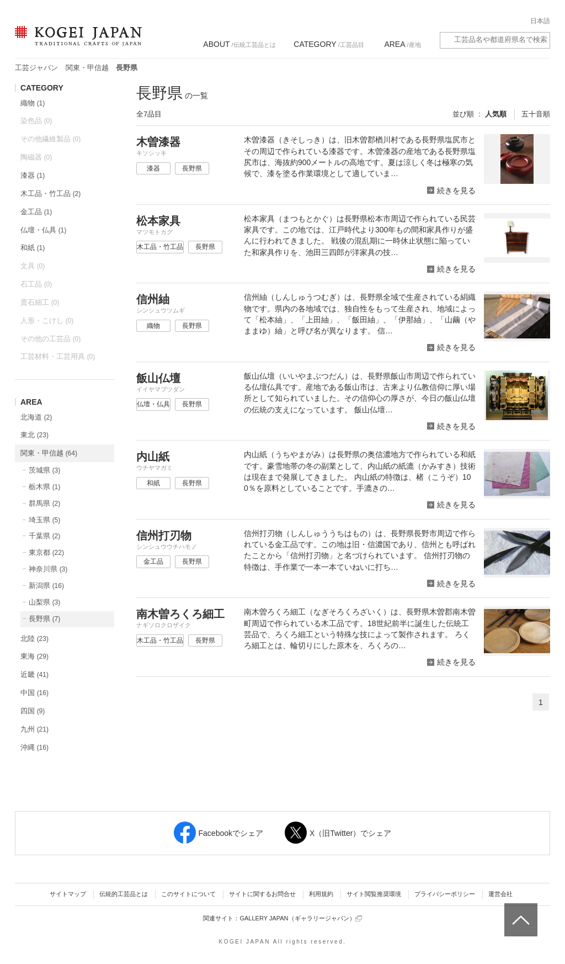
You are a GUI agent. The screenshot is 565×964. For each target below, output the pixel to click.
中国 (34, 692)
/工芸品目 (329, 44)
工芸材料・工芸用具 (57, 356)
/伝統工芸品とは (239, 44)
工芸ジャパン (36, 67)
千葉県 (44, 536)
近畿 (34, 674)
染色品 (36, 120)
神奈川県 (48, 569)
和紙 (32, 247)
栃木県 (44, 487)
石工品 (36, 284)
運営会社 (500, 894)
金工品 (36, 212)
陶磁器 (36, 157)
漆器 (32, 175)
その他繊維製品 (50, 139)
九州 (34, 729)
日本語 (540, 21)
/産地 (402, 44)
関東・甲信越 (87, 67)
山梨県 (44, 602)
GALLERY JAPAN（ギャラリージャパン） (300, 918)
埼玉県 (44, 520)
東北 (34, 435)
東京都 (46, 552)
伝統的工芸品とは (123, 894)
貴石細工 (39, 302)
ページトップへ (519, 911)
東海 (34, 656)
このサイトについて (188, 894)
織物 (32, 103)
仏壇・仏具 (43, 230)
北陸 (34, 638)
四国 (32, 711)
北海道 (36, 417)
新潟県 (46, 585)
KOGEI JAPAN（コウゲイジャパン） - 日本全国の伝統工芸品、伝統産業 (76, 43)
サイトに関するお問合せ (262, 894)
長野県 (44, 619)
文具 (32, 266)
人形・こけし (46, 320)
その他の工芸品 (50, 339)
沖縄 (34, 747)
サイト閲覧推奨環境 (374, 894)
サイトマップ (68, 894)
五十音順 (535, 114)
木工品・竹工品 (50, 193)
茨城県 (44, 470)
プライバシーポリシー (444, 894)
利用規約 (321, 894)
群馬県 (44, 503)
